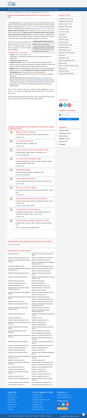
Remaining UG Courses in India (40, 51)
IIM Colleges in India (37, 404)
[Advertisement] (31, 113)
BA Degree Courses (30, 26)
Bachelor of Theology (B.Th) (39, 369)
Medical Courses (63, 63)
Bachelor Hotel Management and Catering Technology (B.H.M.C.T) (42, 304)
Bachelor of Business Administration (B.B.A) (42, 266)
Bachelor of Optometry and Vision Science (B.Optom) (42, 338)
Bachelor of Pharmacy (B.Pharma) (16, 350)
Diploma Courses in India (65, 24)
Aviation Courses (63, 37)
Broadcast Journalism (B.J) (15, 317)
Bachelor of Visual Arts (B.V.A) (39, 371)
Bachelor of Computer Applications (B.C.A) (18, 273)
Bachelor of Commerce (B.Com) (16, 280)
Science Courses (63, 68)
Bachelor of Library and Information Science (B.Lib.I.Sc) (19, 323)
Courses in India (14, 12)
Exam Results (36, 9)
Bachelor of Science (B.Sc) (38, 360)
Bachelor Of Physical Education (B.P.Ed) (18, 345)
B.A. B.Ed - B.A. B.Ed (13, 244)
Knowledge (56, 9)
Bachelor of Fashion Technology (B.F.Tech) (42, 299)
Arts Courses (62, 34)
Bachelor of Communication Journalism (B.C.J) (41, 273)
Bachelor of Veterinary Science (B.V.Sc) (41, 374)
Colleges (13, 9)
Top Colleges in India (37, 407)
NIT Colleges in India (37, 395)
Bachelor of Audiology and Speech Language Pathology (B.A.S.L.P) (43, 263)
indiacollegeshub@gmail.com (64, 397)
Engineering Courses (64, 47)
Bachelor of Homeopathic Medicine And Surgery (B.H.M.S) (18, 308)
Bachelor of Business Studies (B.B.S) (41, 270)
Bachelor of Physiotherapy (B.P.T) (40, 347)
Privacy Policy (28, 416)
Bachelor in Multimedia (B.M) (39, 324)
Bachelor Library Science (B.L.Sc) (40, 320)
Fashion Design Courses (65, 50)
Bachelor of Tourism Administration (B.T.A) (42, 364)
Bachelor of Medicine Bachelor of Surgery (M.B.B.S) (42, 379)
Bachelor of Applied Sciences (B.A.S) (41, 260)
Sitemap (43, 416)
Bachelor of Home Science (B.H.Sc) (40, 307)
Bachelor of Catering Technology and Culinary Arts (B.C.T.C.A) (43, 277)
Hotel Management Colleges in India (41, 399)
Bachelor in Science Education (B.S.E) (17, 352)
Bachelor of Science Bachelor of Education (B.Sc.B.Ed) (18, 363)
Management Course (64, 58)
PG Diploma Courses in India (66, 21)
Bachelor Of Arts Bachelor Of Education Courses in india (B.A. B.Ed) (34, 12)
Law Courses (62, 55)
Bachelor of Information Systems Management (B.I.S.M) (43, 314)
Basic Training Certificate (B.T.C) (16, 367)
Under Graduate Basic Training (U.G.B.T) (42, 382)
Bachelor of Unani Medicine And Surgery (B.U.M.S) (18, 372)
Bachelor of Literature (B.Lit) (39, 322)
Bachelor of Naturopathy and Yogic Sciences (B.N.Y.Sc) (19, 336)
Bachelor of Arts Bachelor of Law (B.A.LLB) (42, 257)
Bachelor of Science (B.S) (38, 350)
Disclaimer (36, 416)
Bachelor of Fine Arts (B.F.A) (39, 294)
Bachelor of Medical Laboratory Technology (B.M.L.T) (42, 327)
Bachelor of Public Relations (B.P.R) (17, 347)
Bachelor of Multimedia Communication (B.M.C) (18, 327)
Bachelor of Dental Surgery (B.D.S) (17, 283)
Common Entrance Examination (40, 80)
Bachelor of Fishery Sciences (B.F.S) (41, 297)
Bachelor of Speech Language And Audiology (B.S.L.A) (43, 353)
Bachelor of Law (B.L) (37, 317)
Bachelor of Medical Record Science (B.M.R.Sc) (17, 331)
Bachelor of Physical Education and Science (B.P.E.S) (43, 342)
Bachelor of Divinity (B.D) (38, 280)
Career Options (23, 9)
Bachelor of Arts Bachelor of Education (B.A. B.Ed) (43, 254)
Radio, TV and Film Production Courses (68, 65)
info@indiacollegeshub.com (64, 395)
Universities (50, 9)
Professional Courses (64, 71)
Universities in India (64, 133)
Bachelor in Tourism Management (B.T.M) (42, 367)
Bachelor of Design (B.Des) (38, 283)
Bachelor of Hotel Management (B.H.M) (18, 303)
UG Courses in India (64, 31)
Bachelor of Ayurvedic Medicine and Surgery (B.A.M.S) (19, 260)
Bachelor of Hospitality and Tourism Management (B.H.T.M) (40, 310)
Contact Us (49, 416)
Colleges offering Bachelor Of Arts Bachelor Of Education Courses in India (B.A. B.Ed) (43, 48)
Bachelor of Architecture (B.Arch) (16, 266)
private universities (42, 28)
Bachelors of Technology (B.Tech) (16, 369)
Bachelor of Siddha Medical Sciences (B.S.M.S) (41, 357)
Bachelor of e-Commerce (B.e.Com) (40, 285)
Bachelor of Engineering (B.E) (15, 285)
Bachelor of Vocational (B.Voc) (15, 376)
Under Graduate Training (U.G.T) (16, 384)
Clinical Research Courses (65, 44)
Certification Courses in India (66, 18)
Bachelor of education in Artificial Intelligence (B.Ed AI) (19, 293)
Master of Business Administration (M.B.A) (18, 378)
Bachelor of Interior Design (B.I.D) (16, 314)
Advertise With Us (62, 408)
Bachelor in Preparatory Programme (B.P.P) (42, 345)
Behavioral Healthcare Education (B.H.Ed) (42, 301)
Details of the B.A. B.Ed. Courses (41, 44)
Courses (17, 9)
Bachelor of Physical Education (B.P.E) (17, 341)
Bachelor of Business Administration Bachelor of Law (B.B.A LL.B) (19, 269)
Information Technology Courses (67, 52)
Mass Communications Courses (66, 60)
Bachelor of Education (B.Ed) (39, 290)
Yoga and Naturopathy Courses (66, 73)
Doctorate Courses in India (65, 26)
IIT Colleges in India (37, 397)
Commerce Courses (64, 39)
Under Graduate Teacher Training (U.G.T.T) (42, 384)
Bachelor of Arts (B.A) (13, 253)
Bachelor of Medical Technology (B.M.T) (41, 333)
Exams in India (30, 9)
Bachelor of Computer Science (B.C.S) (17, 277)
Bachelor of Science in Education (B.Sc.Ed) (42, 362)
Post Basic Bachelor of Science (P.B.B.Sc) (18, 382)
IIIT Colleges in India (37, 402)
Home (9, 9)
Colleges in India (64, 130)
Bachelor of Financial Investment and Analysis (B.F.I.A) (19, 297)
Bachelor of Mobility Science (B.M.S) (41, 330)
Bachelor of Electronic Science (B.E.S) (41, 287)
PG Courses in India (64, 29)
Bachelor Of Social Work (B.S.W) (16, 360)
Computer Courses (63, 42)
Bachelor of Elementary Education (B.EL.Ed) (43, 292)
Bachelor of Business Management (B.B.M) (42, 268)
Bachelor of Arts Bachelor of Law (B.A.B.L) (18, 257)
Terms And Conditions (18, 416)
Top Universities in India (38, 409)
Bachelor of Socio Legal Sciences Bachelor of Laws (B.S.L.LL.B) (19, 357)
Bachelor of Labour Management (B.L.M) (18, 320)
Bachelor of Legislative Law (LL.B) (40, 376)
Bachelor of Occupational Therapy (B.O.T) (42, 335)
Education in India (43, 9)
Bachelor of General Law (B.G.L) (16, 301)
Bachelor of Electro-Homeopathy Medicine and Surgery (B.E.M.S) (18, 288)
